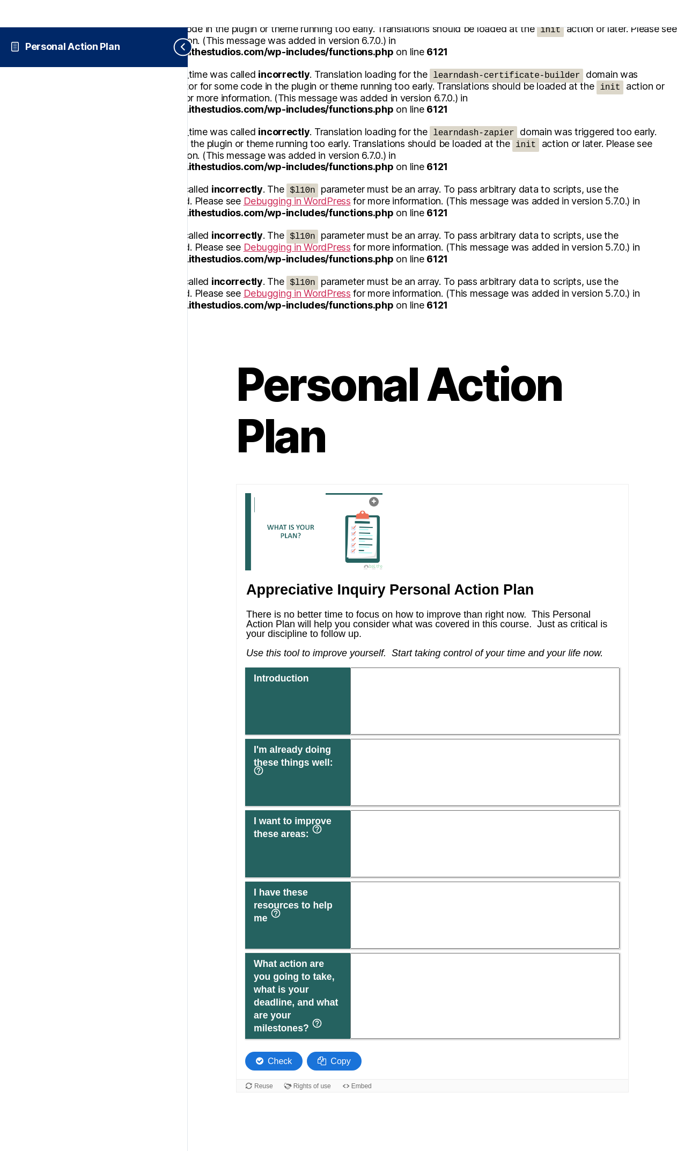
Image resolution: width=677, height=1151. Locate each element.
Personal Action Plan (72, 46)
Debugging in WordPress (297, 201)
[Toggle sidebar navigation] (174, 47)
